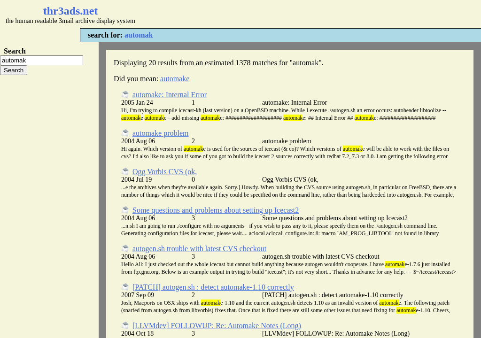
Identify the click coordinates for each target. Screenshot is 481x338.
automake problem (160, 133)
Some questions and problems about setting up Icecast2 (215, 210)
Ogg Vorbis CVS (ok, (164, 172)
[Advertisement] (280, 14)
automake (174, 79)
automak (138, 35)
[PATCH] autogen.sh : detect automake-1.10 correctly (213, 287)
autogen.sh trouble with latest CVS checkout (199, 249)
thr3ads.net (70, 11)
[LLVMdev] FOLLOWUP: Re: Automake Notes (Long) (216, 326)
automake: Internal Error (169, 95)
